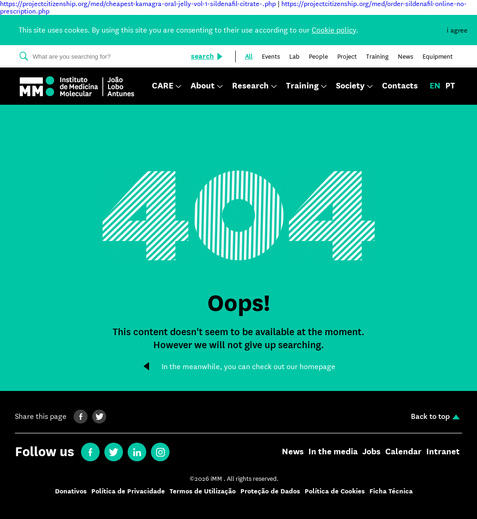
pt (450, 86)
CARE (162, 86)
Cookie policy (334, 30)
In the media (333, 452)
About (203, 86)
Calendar (403, 452)
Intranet (443, 452)
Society (350, 86)
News (293, 452)
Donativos (71, 491)
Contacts (400, 86)
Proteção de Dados (270, 491)
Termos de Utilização (203, 491)
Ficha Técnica (391, 491)
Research (250, 86)
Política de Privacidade (128, 491)
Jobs (371, 452)
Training (302, 86)
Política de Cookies (335, 491)
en (435, 86)
